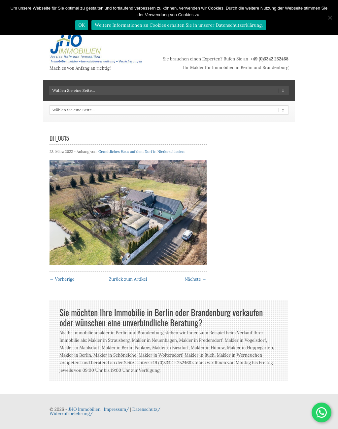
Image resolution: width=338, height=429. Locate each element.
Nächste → (195, 279)
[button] (321, 412)
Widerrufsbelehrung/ (71, 413)
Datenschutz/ (146, 409)
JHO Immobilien (84, 409)
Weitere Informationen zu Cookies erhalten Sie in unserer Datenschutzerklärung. (179, 25)
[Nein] (329, 17)
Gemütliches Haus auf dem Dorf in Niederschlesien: (142, 151)
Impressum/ (116, 409)
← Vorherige (62, 279)
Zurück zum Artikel (128, 279)
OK (82, 25)
